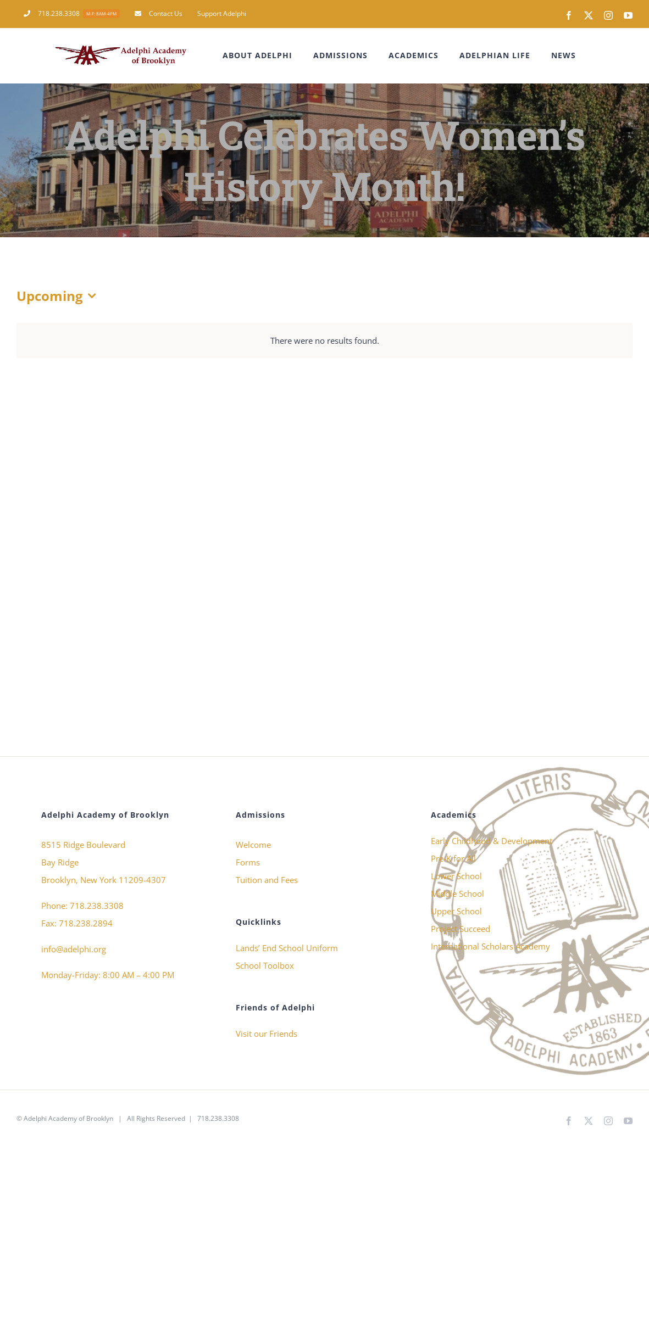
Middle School (457, 893)
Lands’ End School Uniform (287, 947)
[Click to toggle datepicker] (58, 296)
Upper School (456, 911)
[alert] (324, 340)
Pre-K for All (453, 858)
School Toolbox (265, 965)
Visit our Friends (266, 1033)
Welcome (253, 844)
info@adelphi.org (73, 948)
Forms (248, 862)
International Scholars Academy (490, 946)
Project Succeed (460, 928)
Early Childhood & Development (491, 840)
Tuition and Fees (267, 879)
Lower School (456, 875)
